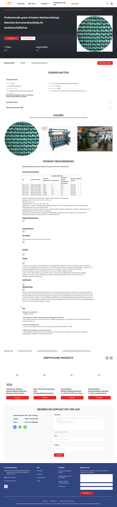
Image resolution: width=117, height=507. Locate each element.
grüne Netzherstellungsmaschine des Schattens (76, 351)
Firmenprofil (40, 470)
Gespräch (11, 38)
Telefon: (57, 445)
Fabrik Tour (39, 474)
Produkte (14, 10)
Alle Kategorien (62, 486)
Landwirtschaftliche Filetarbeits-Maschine (63, 482)
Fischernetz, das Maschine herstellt (64, 471)
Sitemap (45, 501)
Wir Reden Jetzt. (28, 38)
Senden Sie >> (86, 493)
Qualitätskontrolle (41, 477)
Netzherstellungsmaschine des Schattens (29, 10)
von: (56, 436)
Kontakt (59, 455)
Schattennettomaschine (25, 351)
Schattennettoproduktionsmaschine (47, 351)
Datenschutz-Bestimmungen (67, 501)
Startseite (7, 10)
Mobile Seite (54, 501)
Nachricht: (58, 414)
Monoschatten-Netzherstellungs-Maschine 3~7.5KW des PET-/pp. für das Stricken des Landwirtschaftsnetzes (72, 393)
